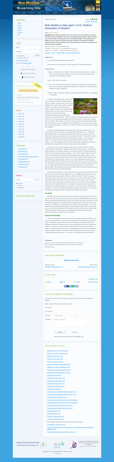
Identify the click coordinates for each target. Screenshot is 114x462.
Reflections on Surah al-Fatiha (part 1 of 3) (58, 367)
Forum (82, 13)
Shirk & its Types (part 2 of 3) (55, 359)
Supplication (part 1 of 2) (54, 411)
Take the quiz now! (71, 260)
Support (24, 13)
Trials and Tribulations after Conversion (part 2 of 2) (61, 432)
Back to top (93, 279)
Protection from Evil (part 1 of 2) (56, 383)
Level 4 (47, 19)
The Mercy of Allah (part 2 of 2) (54, 267)
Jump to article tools (91, 21)
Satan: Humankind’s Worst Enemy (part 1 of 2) (60, 405)
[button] (17, 114)
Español (19, 27)
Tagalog (19, 25)
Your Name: (49, 307)
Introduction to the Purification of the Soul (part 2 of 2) (61, 394)
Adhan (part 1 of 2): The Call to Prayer (57, 350)
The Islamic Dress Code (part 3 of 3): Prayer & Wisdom (62, 402)
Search (64, 13)
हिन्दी (19, 34)
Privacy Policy (57, 453)
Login (37, 55)
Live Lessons (73, 13)
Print (62, 282)
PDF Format (93, 282)
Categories (56, 13)
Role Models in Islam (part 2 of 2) (88, 267)
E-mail (76, 282)
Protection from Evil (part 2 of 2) (56, 386)
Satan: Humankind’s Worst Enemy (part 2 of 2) (60, 408)
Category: (47, 53)
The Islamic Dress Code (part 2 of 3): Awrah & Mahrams (62, 400)
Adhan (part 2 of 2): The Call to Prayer (57, 353)
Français (20, 30)
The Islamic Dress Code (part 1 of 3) (57, 397)
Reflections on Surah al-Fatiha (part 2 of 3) (58, 370)
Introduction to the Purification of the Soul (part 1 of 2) (61, 391)
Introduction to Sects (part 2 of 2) (56, 381)
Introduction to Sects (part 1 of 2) (56, 378)
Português (20, 32)
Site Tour (32, 13)
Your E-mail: (49, 311)
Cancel (74, 332)
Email (17, 47)
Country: (48, 315)
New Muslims (29, 6)
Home (17, 13)
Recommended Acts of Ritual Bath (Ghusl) (58, 364)
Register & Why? (27, 63)
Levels (47, 13)
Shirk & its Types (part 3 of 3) (55, 361)
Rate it (48, 282)
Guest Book (90, 13)
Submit (60, 332)
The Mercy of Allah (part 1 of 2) (55, 416)
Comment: (48, 319)
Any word (19, 185)
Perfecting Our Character (54, 389)
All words (19, 183)
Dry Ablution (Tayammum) (54, 375)
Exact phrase (20, 187)
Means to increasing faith (73, 53)
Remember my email (22, 58)
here (82, 336)
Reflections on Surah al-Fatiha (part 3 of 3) (58, 372)
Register (40, 13)
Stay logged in (20, 55)
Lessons (53, 53)
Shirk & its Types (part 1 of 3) (55, 356)
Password (18, 51)
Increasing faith (60, 53)
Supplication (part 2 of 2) (54, 413)
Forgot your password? (22, 60)
